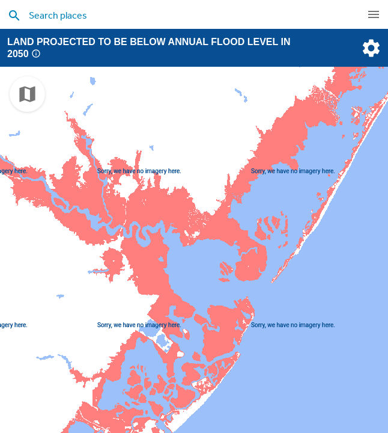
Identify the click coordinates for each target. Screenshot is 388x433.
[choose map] (27, 94)
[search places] (176, 15)
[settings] (370, 48)
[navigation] (373, 14)
